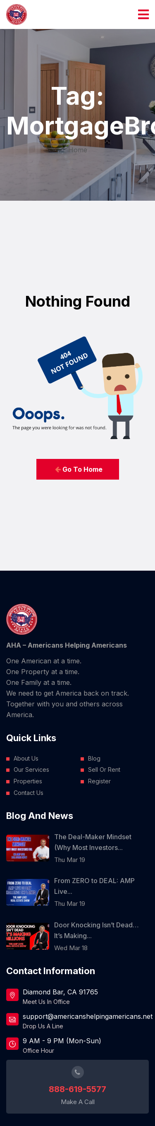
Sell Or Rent (104, 769)
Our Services (31, 769)
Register (99, 781)
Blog (94, 758)
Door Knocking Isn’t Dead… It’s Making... (96, 930)
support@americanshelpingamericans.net (86, 1016)
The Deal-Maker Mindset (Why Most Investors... (92, 842)
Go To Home (79, 469)
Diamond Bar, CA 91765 (60, 992)
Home (77, 150)
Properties (28, 781)
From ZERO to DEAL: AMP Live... (94, 886)
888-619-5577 (77, 1089)
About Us (26, 758)
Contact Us (28, 792)
